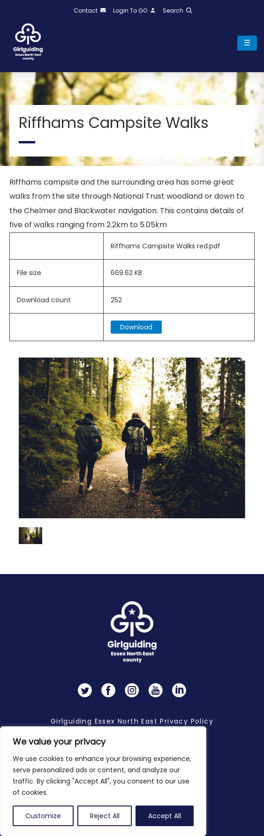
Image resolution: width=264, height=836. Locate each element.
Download (136, 327)
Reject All (105, 816)
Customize (43, 816)
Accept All (164, 816)
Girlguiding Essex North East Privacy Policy (132, 721)
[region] (103, 781)
